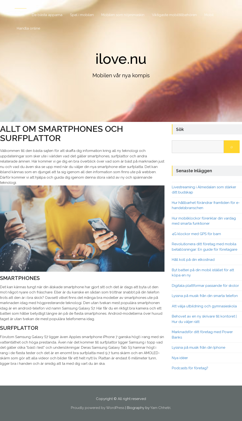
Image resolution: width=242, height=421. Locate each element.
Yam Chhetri (160, 408)
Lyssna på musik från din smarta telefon (205, 296)
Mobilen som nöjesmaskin (122, 15)
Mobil (209, 15)
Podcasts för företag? (190, 368)
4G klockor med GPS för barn (196, 234)
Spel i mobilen (82, 15)
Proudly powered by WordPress (97, 408)
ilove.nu (121, 59)
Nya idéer (180, 358)
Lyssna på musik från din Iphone (198, 347)
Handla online (28, 28)
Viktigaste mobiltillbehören (174, 15)
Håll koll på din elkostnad (193, 260)
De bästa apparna (47, 15)
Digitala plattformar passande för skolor (205, 286)
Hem (20, 15)
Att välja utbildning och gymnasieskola (204, 306)
